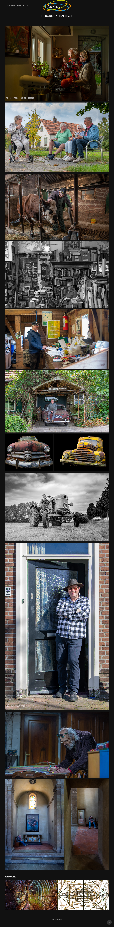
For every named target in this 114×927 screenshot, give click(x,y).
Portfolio (7, 6)
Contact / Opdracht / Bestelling (19, 6)
